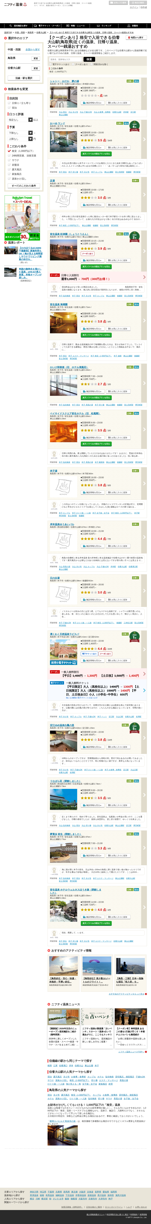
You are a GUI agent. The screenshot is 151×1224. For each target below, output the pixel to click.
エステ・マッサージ (108, 1080)
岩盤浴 (15, 165)
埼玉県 (43, 1192)
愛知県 (106, 1192)
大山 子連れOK (86, 112)
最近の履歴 (138, 3)
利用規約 (134, 1214)
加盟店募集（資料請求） (72, 1207)
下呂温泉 (70, 1195)
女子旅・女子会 (89, 1084)
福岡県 (114, 1192)
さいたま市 (58, 1198)
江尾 (55, 1065)
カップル (91, 1076)
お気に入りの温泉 (118, 3)
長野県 (98, 1192)
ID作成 (144, 7)
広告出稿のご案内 (94, 1207)
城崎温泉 (60, 1195)
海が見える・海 (73, 1084)
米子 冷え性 (84, 172)
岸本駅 (126, 112)
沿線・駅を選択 (23, 78)
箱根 (42, 1195)
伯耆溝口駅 (133, 567)
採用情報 (143, 1214)
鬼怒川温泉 (120, 1195)
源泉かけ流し (61, 1080)
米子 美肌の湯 (87, 405)
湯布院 (111, 1195)
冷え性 (66, 1076)
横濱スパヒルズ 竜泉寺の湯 (63, 1121)
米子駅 (137, 513)
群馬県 (66, 1192)
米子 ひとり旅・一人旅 (81, 513)
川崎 (38, 1198)
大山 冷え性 (73, 112)
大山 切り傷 (86, 825)
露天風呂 (57, 1076)
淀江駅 (133, 112)
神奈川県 (34, 1192)
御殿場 (74, 1198)
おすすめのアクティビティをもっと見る (126, 994)
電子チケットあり (61, 64)
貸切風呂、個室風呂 (124, 1076)
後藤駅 (129, 172)
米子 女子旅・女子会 (100, 513)
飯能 (67, 1198)
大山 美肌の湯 (64, 567)
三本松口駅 (128, 623)
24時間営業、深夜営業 (24, 155)
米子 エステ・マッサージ (78, 356)
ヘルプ (129, 1207)
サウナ (51, 1080)
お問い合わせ (141, 1207)
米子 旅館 (117, 356)
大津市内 (102, 1198)
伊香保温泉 (81, 1195)
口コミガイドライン (114, 1207)
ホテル (100, 1076)
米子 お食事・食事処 (113, 770)
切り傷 (94, 1080)
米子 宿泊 (63, 172)
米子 (97, 1065)
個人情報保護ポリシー (96, 1214)
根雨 (50, 1065)
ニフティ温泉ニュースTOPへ (131, 1052)
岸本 (71, 1065)
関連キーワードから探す (16, 1202)
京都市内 (92, 1198)
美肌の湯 (124, 1080)
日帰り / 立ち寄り (21, 103)
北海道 (90, 1192)
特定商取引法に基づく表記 (117, 1214)
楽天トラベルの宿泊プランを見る (96, 154)
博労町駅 (137, 172)
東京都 (74, 1192)
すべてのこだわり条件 (24, 185)
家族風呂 (103, 1084)
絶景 (111, 1084)
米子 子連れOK (65, 623)
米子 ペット (102, 717)
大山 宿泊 (63, 112)
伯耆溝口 (63, 1065)
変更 (36, 58)
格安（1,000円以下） (80, 1080)
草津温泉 (34, 1195)
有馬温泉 (50, 1195)
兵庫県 (59, 1192)
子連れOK (140, 1076)
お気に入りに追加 (119, 103)
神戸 (110, 1198)
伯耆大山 (79, 1065)
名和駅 (138, 717)
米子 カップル (97, 172)
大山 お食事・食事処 (102, 112)
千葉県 (51, 1192)
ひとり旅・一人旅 (56, 1084)
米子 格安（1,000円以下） (69, 225)
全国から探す (33, 49)
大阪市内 (83, 1198)
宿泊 (50, 1076)
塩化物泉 (109, 1076)
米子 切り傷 (73, 172)
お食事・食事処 (78, 1076)
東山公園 (89, 1065)
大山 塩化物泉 (64, 825)
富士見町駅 (119, 172)
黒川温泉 (102, 1195)
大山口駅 (119, 717)
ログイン (134, 7)
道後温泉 (92, 1195)
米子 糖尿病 (99, 462)
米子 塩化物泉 (64, 296)
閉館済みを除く (101, 64)
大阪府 (82, 1192)
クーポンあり (81, 64)
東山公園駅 (63, 115)
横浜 (32, 1198)
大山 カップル (89, 567)
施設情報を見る (93, 103)
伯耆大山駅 (116, 112)
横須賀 (44, 1198)
